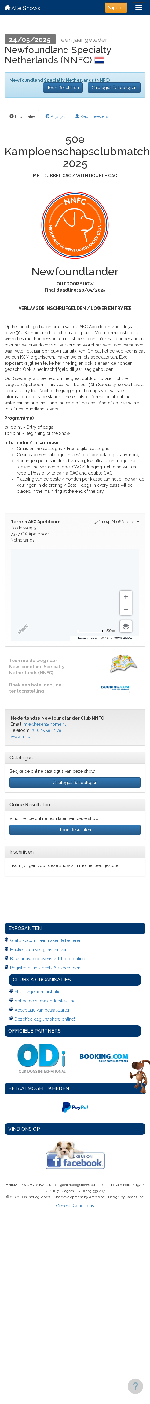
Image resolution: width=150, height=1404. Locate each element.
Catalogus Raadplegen (114, 87)
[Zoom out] (126, 609)
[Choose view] (126, 626)
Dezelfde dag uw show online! (45, 1019)
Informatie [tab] (22, 116)
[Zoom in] (126, 597)
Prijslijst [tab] (55, 116)
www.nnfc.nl (23, 736)
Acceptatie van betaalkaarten (43, 1010)
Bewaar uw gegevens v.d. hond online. (48, 958)
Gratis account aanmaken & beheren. (46, 940)
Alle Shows (22, 8)
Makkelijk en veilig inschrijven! (39, 949)
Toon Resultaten (63, 87)
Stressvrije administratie (37, 991)
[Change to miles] (96, 631)
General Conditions (75, 1205)
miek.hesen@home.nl (45, 724)
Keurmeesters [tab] (91, 116)
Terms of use (87, 638)
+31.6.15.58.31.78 (45, 730)
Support (116, 7)
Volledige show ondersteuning (45, 1000)
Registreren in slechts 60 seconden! (45, 967)
